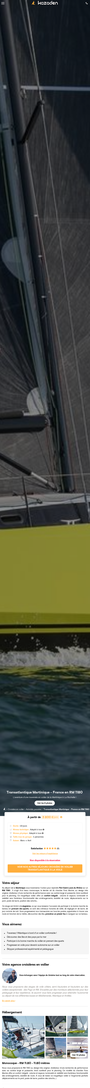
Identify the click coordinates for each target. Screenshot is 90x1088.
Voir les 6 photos (44, 803)
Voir (78, 1055)
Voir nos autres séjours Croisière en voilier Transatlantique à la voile (45, 868)
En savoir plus (9, 1001)
